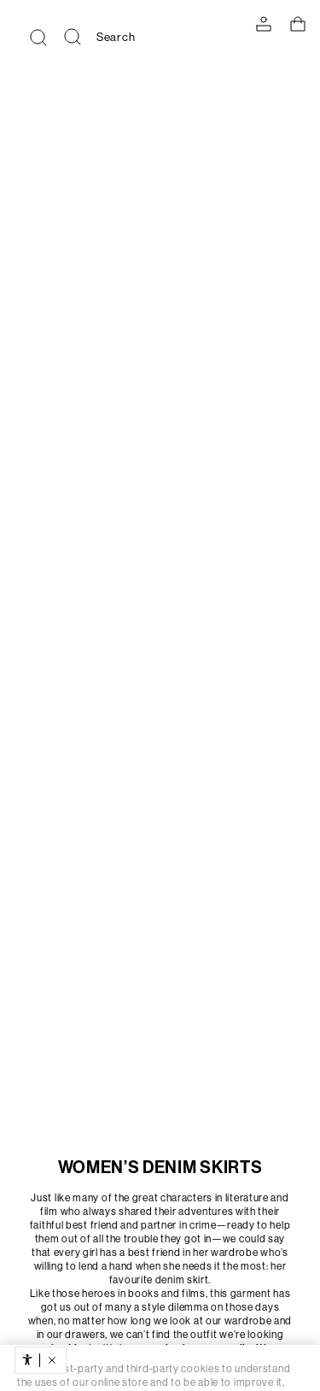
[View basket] (298, 24)
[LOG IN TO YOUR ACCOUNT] (264, 24)
